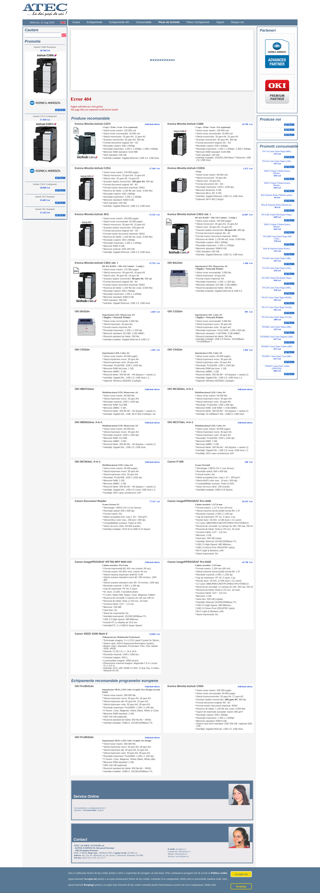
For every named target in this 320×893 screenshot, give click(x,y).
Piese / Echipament (198, 22)
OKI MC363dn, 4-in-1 (180, 388)
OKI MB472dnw (84, 388)
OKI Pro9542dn (84, 737)
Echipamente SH (119, 22)
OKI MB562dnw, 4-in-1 (88, 422)
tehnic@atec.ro (181, 854)
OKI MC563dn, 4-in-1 (87, 461)
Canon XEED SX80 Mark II (91, 633)
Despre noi (237, 22)
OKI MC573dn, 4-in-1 (180, 422)
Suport (220, 22)
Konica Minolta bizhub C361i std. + (96, 262)
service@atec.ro (182, 856)
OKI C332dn (174, 311)
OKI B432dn (82, 311)
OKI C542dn (174, 349)
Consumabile (144, 22)
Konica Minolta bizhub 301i (92, 214)
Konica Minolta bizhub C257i (93, 123)
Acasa (76, 22)
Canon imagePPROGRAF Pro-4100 (189, 501)
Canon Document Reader (90, 501)
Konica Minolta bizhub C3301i (186, 168)
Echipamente (94, 22)
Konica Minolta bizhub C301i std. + (189, 214)
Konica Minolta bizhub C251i (93, 168)
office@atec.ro (184, 851)
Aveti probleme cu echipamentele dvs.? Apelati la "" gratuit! (90, 809)
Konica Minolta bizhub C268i (185, 123)
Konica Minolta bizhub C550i (185, 686)
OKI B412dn (174, 262)
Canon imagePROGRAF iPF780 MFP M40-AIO (103, 561)
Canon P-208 (175, 461)
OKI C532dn (82, 349)
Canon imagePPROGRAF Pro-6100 (189, 561)
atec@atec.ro (181, 849)
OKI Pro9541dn (84, 686)
